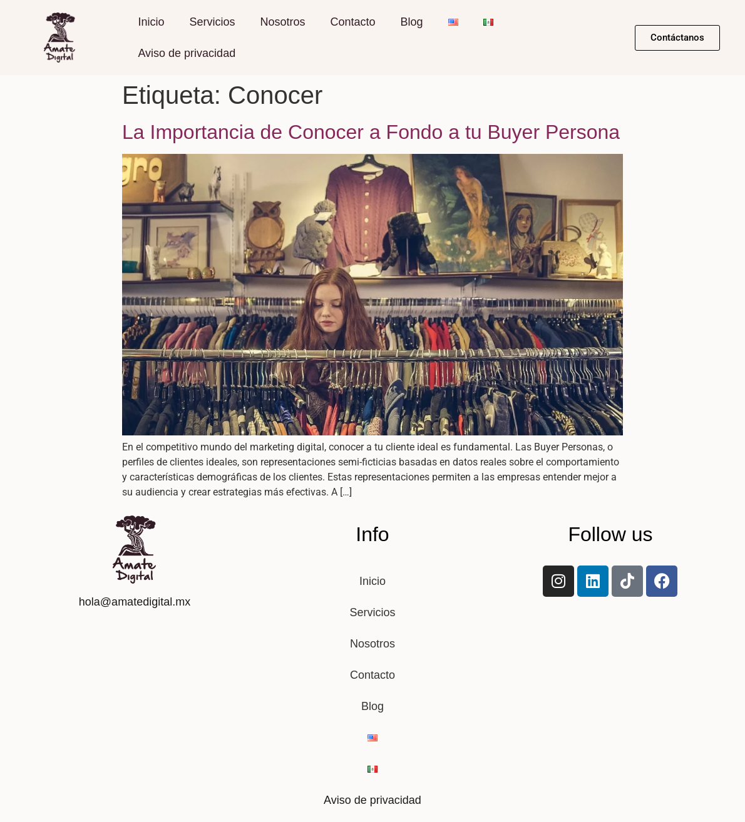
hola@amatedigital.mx (134, 602)
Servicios (212, 22)
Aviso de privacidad (186, 53)
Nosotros (282, 22)
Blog (412, 22)
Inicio (151, 22)
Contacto (352, 22)
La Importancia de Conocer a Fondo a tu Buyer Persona (371, 132)
